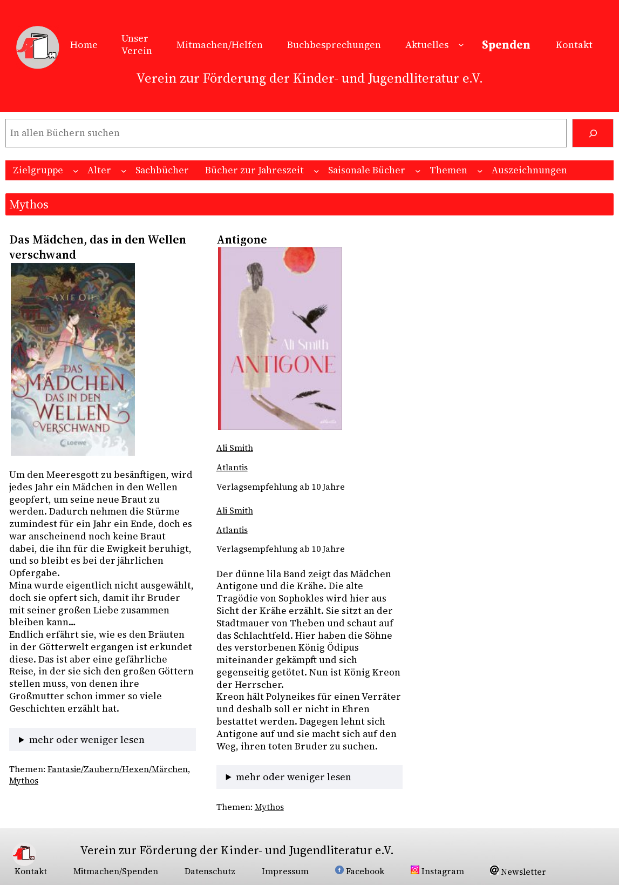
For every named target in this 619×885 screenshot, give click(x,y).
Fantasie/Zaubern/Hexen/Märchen (117, 769)
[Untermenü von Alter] (124, 171)
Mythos (23, 780)
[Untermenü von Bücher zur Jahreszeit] (316, 171)
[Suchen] (593, 133)
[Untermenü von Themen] (480, 171)
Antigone (241, 239)
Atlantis (232, 467)
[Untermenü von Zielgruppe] (76, 171)
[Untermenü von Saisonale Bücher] (418, 171)
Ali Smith (234, 448)
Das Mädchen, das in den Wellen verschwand (97, 247)
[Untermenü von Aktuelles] (461, 45)
